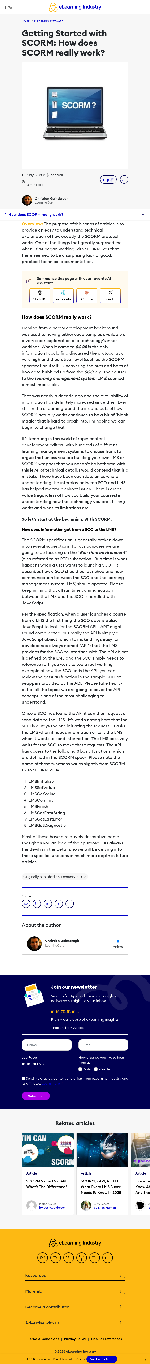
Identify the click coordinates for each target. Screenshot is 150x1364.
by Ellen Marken (105, 1208)
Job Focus (31, 1057)
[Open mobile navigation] (8, 7)
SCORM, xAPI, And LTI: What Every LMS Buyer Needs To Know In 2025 (101, 1187)
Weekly (102, 1069)
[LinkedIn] (68, 1257)
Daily (84, 1069)
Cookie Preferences (106, 1339)
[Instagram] (107, 1257)
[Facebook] (42, 1257)
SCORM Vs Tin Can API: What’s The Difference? (46, 1184)
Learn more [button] (51, 1083)
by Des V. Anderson (52, 1208)
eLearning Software (48, 21)
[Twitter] (55, 1257)
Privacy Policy (75, 1339)
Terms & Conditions (43, 1339)
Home (26, 21)
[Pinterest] (94, 1257)
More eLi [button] (75, 1291)
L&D (40, 1064)
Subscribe (35, 1096)
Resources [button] (75, 1275)
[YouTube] (81, 1257)
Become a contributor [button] (75, 1307)
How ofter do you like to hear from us (101, 1059)
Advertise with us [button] (75, 1323)
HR (27, 1064)
